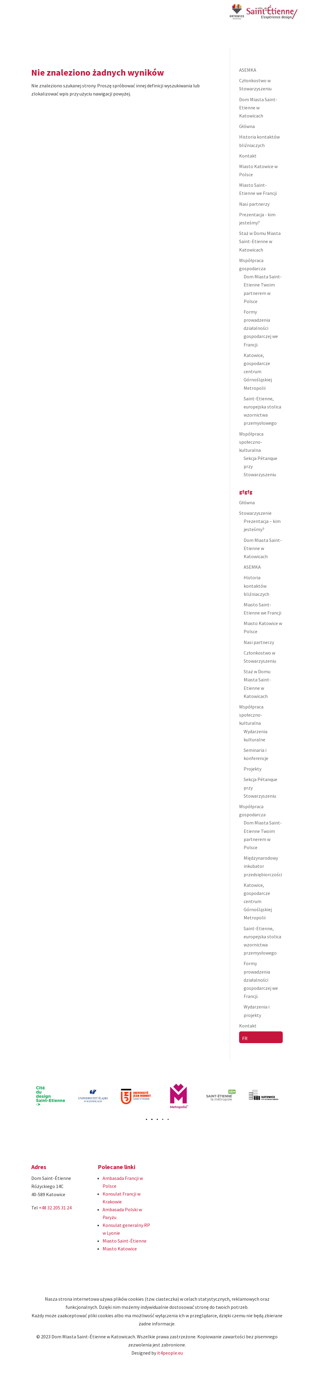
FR (245, 1038)
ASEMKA (247, 70)
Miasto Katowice (120, 1249)
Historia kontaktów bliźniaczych (256, 585)
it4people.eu (170, 1353)
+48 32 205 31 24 (55, 1208)
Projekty (252, 769)
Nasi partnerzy (254, 204)
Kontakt (248, 156)
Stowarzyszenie (255, 513)
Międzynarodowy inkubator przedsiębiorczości (263, 866)
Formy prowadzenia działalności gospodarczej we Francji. (261, 328)
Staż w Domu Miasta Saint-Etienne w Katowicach (260, 241)
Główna (247, 126)
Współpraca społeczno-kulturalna (251, 442)
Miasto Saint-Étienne (124, 1241)
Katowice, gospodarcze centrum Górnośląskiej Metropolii (258, 371)
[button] (152, 1119)
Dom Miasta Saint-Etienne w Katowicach (258, 107)
